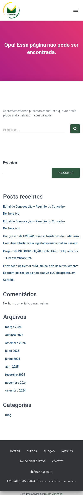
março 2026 (13, 327)
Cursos (32, 451)
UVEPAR (15, 451)
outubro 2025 (14, 335)
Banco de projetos (32, 461)
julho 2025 (12, 350)
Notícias (67, 451)
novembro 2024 (15, 382)
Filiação (49, 451)
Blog (8, 415)
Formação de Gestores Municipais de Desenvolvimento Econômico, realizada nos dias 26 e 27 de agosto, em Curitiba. (40, 272)
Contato (58, 461)
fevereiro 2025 (15, 374)
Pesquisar (10, 162)
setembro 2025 (15, 343)
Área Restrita (41, 471)
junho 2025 (12, 358)
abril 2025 (12, 366)
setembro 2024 (15, 390)
